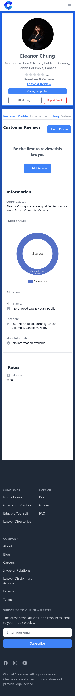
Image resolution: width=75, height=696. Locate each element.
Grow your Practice (17, 505)
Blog (6, 554)
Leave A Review (39, 84)
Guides (44, 505)
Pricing (44, 497)
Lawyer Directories (17, 521)
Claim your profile (37, 91)
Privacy (8, 591)
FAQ (42, 513)
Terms (7, 599)
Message (25, 100)
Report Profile (55, 100)
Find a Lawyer (13, 497)
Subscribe (37, 643)
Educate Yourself (15, 513)
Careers (9, 562)
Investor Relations (16, 570)
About (7, 546)
